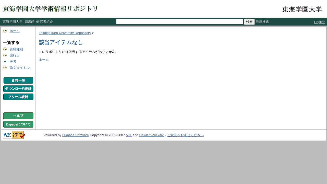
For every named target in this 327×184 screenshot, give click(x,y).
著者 (13, 61)
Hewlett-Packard (151, 135)
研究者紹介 (44, 22)
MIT (129, 135)
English (319, 22)
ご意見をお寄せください (185, 135)
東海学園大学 (12, 22)
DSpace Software (75, 135)
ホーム (15, 31)
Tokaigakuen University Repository (65, 33)
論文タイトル (20, 68)
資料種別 (16, 49)
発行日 (15, 55)
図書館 (29, 22)
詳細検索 (262, 22)
